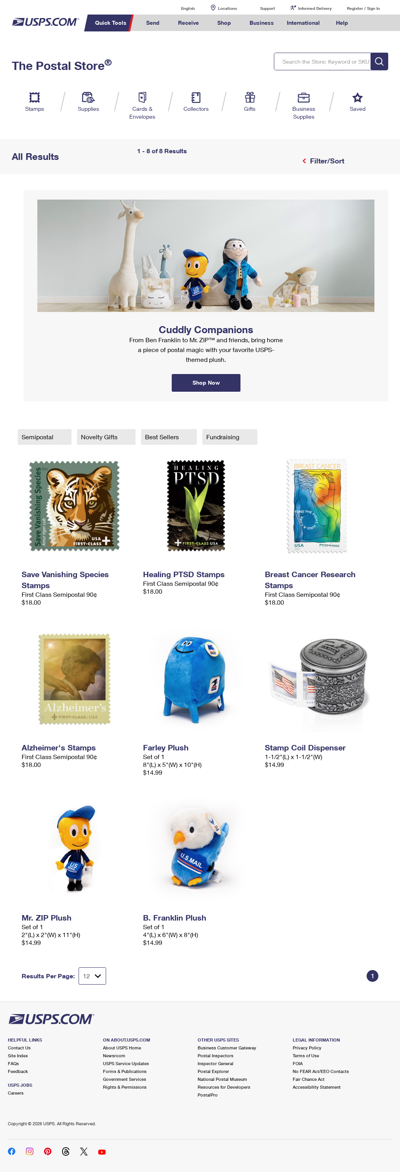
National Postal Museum (222, 1079)
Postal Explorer (213, 1071)
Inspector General (215, 1063)
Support (267, 8)
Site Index (18, 1055)
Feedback (18, 1071)
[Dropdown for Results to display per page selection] (92, 976)
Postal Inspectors (215, 1055)
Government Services (124, 1079)
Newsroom (114, 1055)
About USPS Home (122, 1047)
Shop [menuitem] (224, 22)
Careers (16, 1092)
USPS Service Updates (126, 1063)
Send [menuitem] (153, 22)
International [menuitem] (303, 22)
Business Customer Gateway (227, 1047)
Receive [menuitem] (188, 22)
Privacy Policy (307, 1047)
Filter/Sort (326, 160)
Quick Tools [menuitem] (111, 22)
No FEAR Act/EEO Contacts (321, 1071)
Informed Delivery (315, 8)
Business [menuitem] (262, 22)
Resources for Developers (224, 1086)
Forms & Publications (125, 1071)
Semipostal (38, 436)
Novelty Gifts (100, 436)
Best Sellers (162, 436)
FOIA (298, 1063)
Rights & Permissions (125, 1086)
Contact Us (19, 1047)
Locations (227, 8)
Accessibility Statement (317, 1086)
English (180, 8)
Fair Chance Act (309, 1079)
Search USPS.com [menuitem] (368, 23)
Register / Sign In (363, 8)
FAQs (13, 1063)
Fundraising (223, 436)
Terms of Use (306, 1055)
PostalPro (208, 1094)
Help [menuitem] (342, 22)
